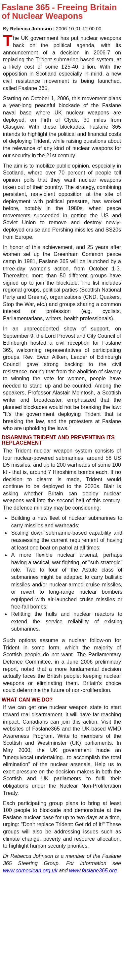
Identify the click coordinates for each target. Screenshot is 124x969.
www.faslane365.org (93, 870)
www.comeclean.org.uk (30, 870)
